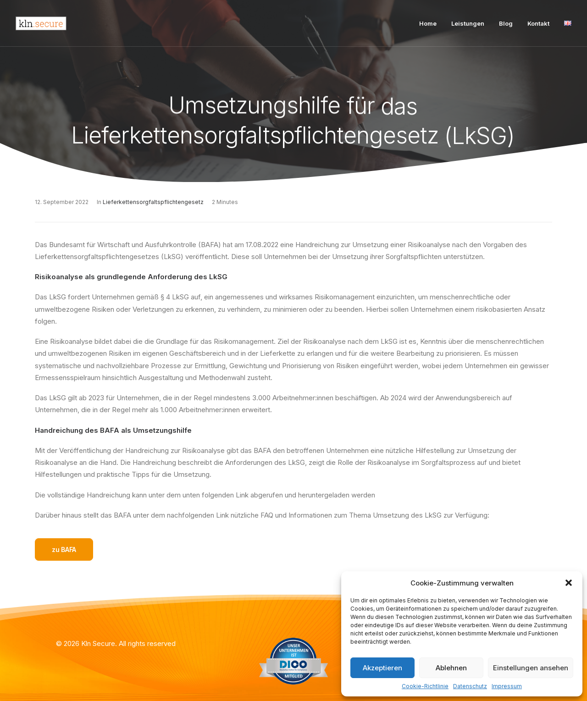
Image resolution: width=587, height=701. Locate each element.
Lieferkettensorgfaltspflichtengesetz (153, 202)
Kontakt (538, 23)
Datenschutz (470, 686)
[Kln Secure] (41, 23)
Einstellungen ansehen (530, 667)
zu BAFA (64, 549)
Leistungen (467, 23)
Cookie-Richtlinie (425, 686)
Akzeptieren (382, 667)
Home (428, 23)
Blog (506, 23)
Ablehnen (451, 667)
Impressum (507, 686)
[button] (568, 582)
